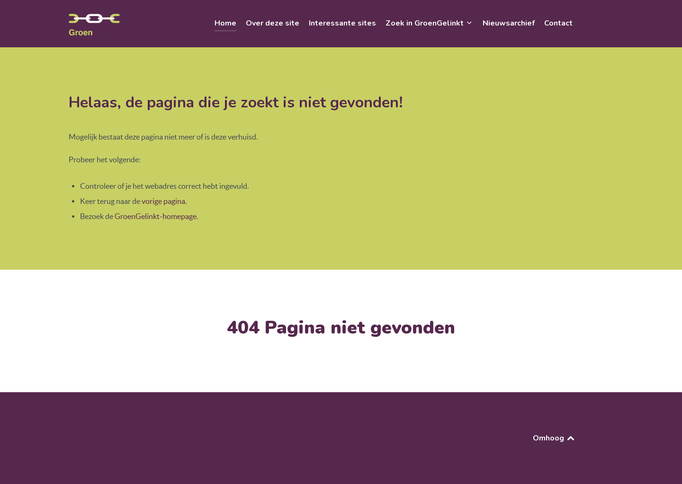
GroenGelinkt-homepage (156, 216)
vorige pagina (163, 201)
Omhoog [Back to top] (554, 438)
